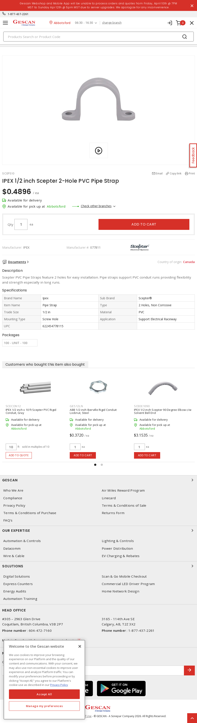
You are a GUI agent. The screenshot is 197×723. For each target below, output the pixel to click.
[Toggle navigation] (5, 23)
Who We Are (13, 490)
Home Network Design (120, 591)
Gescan (98, 480)
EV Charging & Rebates (120, 556)
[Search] (98, 36)
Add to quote (19, 455)
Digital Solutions (16, 576)
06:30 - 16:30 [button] (84, 23)
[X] (80, 646)
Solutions (98, 566)
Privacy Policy (14, 505)
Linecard (109, 498)
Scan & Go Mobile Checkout (124, 576)
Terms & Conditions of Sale (124, 505)
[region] (44, 680)
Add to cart (143, 224)
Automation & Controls (22, 541)
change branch (112, 22)
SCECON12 (13, 406)
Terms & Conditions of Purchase (29, 513)
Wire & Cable (13, 556)
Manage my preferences (44, 706)
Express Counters (18, 584)
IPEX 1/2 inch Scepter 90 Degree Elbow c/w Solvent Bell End (162, 411)
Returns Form (113, 513)
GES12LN (76, 406)
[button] (95, 465)
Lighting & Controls (118, 541)
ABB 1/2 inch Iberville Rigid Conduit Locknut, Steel (93, 411)
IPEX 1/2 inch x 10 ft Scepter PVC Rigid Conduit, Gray (31, 411)
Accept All (44, 694)
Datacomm (11, 548)
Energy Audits (14, 591)
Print (192, 173)
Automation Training (20, 599)
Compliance (12, 498)
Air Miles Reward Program (123, 490)
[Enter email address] (93, 670)
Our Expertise (98, 530)
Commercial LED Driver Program (128, 584)
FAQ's (7, 520)
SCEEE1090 (142, 406)
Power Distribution (117, 548)
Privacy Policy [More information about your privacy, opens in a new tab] (59, 685)
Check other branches (96, 206)
